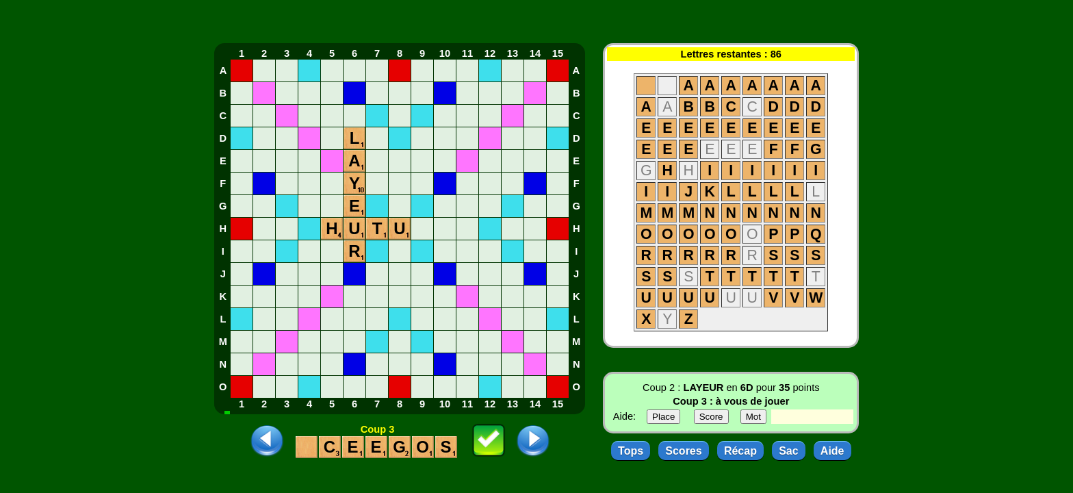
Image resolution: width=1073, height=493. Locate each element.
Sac (788, 451)
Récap (740, 451)
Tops (630, 451)
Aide (832, 451)
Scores (683, 451)
